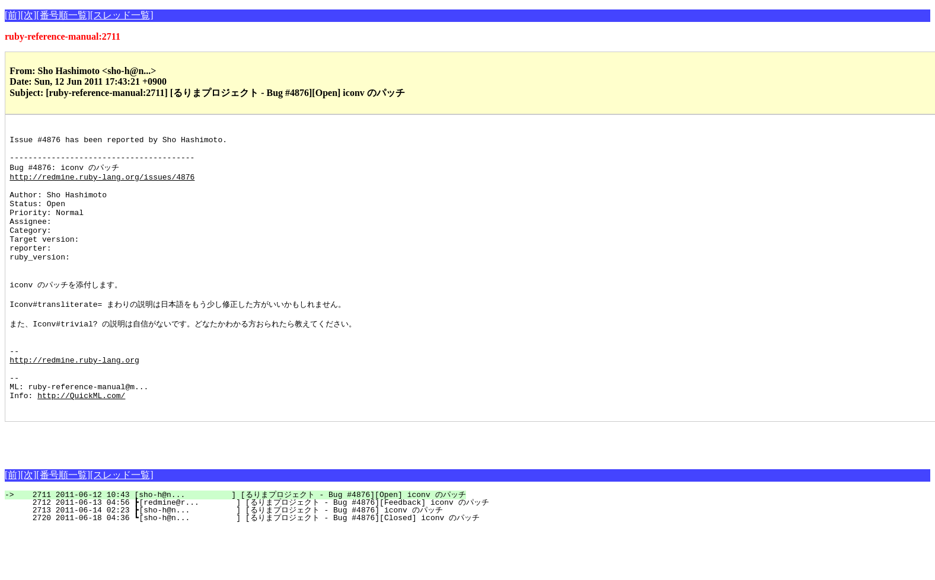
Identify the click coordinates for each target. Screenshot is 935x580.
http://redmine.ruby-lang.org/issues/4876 (101, 186)
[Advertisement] (143, 490)
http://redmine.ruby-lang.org (74, 401)
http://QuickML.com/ (81, 443)
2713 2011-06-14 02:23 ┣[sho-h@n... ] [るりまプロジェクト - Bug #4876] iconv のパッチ (230, 560)
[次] (29, 15)
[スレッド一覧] (122, 15)
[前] (13, 15)
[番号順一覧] (63, 15)
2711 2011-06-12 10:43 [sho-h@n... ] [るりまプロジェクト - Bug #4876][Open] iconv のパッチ (241, 545)
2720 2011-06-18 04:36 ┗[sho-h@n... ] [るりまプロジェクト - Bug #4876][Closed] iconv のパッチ (248, 568)
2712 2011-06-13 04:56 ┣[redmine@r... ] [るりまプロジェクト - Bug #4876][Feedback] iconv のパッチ (253, 552)
